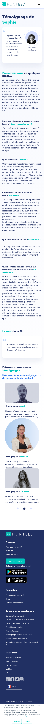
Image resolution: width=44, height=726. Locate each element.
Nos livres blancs (13, 661)
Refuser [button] (27, 721)
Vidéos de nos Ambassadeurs (17, 638)
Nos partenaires (12, 631)
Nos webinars (11, 665)
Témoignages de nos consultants (19, 634)
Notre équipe (11, 550)
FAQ (7, 672)
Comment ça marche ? (15, 595)
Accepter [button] (17, 721)
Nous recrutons (12, 554)
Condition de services (14, 627)
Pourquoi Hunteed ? (14, 547)
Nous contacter (15, 561)
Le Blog (9, 669)
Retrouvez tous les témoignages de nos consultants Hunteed (22, 376)
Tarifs (8, 599)
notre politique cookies (26, 716)
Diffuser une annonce (14, 602)
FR (13, 686)
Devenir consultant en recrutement (20, 619)
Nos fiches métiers (13, 657)
